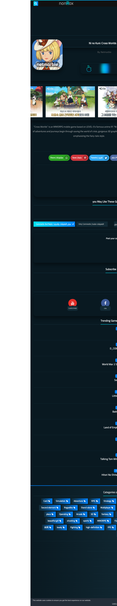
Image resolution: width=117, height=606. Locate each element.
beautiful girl (22, 505)
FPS (79, 511)
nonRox (90, 596)
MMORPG (71, 505)
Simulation (30, 485)
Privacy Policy (97, 561)
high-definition (62, 511)
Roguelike (38, 491)
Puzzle (106, 491)
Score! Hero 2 (94, 316)
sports (55, 505)
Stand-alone (56, 491)
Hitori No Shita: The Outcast (86, 458)
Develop (105, 498)
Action (106, 485)
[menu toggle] (111, 3)
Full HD (87, 505)
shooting (40, 505)
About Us (100, 583)
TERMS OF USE (97, 554)
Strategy (77, 485)
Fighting (43, 511)
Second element (18, 491)
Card (15, 485)
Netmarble (75, 52)
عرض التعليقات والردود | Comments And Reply (23, 208)
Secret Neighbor (92, 363)
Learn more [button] (87, 603)
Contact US (99, 576)
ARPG (106, 511)
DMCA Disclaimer (96, 546)
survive (92, 511)
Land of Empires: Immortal (87, 411)
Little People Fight (91, 379)
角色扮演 (92, 518)
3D (61, 498)
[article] (31, 172)
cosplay (91, 491)
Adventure (48, 485)
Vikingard (96, 427)
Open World (104, 505)
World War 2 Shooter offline (86, 348)
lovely (29, 511)
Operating (33, 498)
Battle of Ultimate (91, 395)
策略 (107, 518)
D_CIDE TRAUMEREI (90, 332)
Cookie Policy (98, 568)
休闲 (16, 511)
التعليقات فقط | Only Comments (60, 208)
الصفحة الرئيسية (97, 539)
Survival (90, 498)
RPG (63, 485)
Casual (92, 485)
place (18, 498)
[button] (105, 602)
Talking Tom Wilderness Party (85, 442)
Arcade (49, 498)
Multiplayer (75, 491)
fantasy (74, 498)
